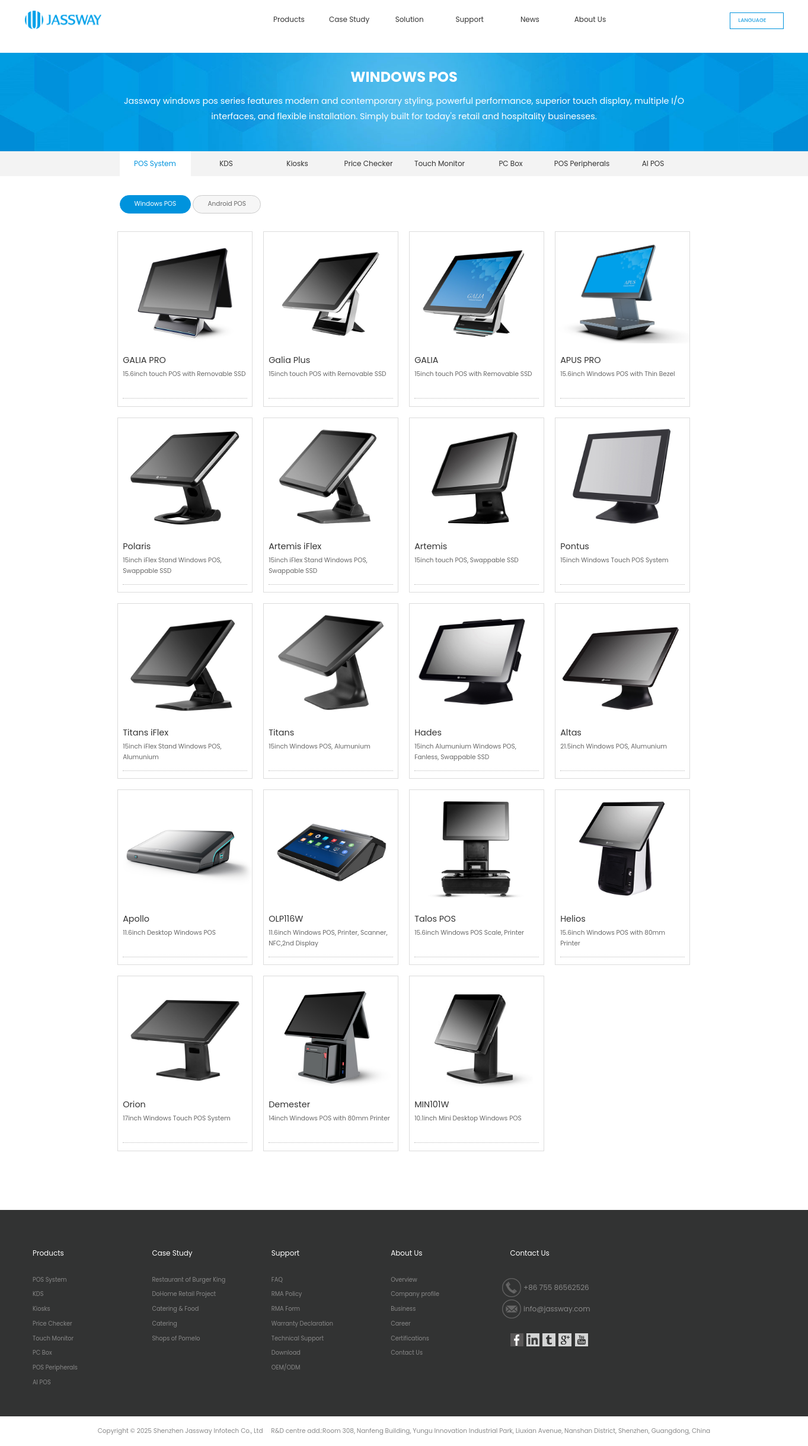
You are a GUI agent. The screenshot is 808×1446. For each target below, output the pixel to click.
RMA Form (286, 1309)
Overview (404, 1280)
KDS (226, 163)
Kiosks (297, 163)
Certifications (410, 1339)
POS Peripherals (581, 163)
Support (470, 19)
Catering (164, 1324)
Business (403, 1309)
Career (400, 1324)
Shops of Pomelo (176, 1339)
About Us (590, 19)
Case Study (349, 19)
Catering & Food (175, 1309)
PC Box (510, 163)
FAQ (277, 1280)
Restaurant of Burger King (188, 1280)
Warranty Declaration (302, 1324)
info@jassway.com (556, 1309)
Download (286, 1353)
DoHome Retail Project (184, 1294)
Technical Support (298, 1339)
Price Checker (368, 163)
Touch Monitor (439, 163)
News (529, 19)
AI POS (653, 163)
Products (289, 19)
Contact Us (407, 1353)
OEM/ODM (286, 1368)
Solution (409, 19)
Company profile (415, 1294)
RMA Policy (287, 1294)
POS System (155, 163)
